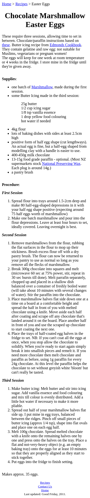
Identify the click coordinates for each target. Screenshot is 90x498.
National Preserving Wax (61, 164)
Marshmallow (42, 87)
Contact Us (45, 486)
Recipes (21, 4)
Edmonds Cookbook (65, 45)
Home (6, 4)
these (6, 45)
